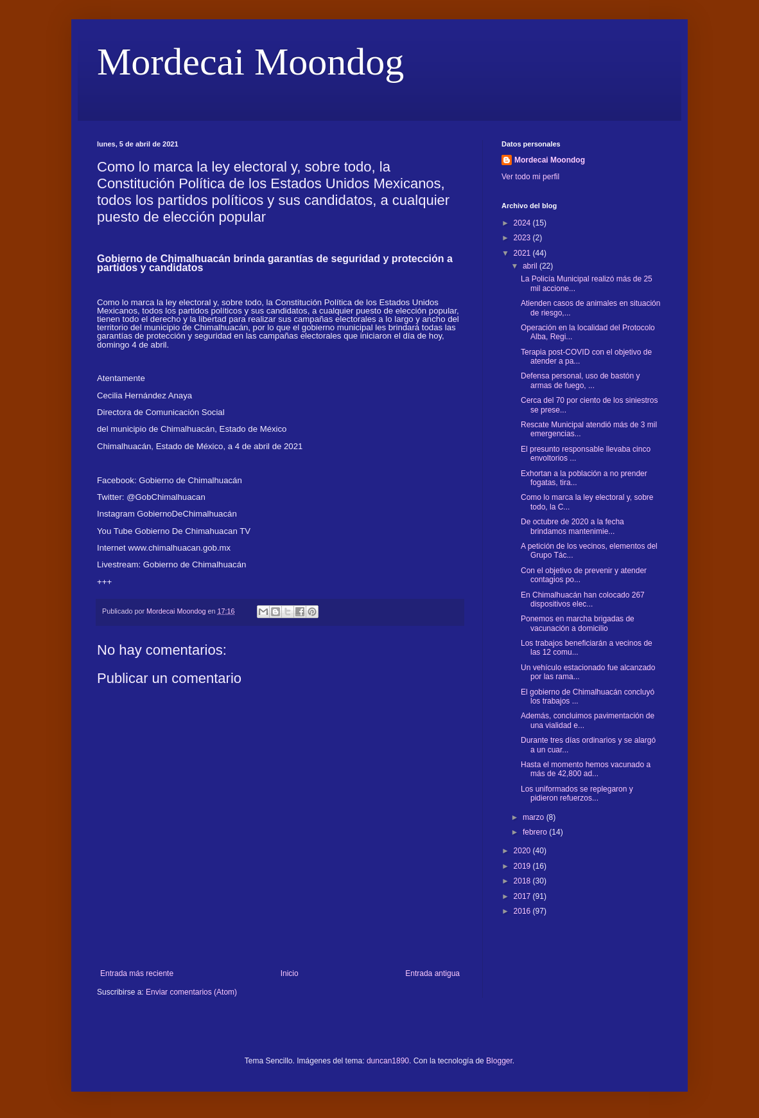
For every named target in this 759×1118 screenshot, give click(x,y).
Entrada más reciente (136, 973)
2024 (523, 222)
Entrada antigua (432, 973)
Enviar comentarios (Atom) (191, 992)
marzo (534, 817)
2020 (523, 850)
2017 (523, 896)
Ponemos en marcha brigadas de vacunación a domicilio (577, 623)
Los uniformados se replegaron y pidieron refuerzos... (577, 794)
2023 (523, 237)
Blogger (499, 1060)
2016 (523, 911)
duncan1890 (388, 1060)
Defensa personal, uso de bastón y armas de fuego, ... (580, 380)
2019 (523, 866)
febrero (536, 832)
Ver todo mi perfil (530, 176)
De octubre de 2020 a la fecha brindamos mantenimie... (572, 526)
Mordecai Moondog (250, 61)
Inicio (290, 973)
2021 (523, 253)
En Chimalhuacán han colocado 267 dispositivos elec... (583, 599)
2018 (523, 880)
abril (531, 266)
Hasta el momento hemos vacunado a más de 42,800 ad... (585, 769)
